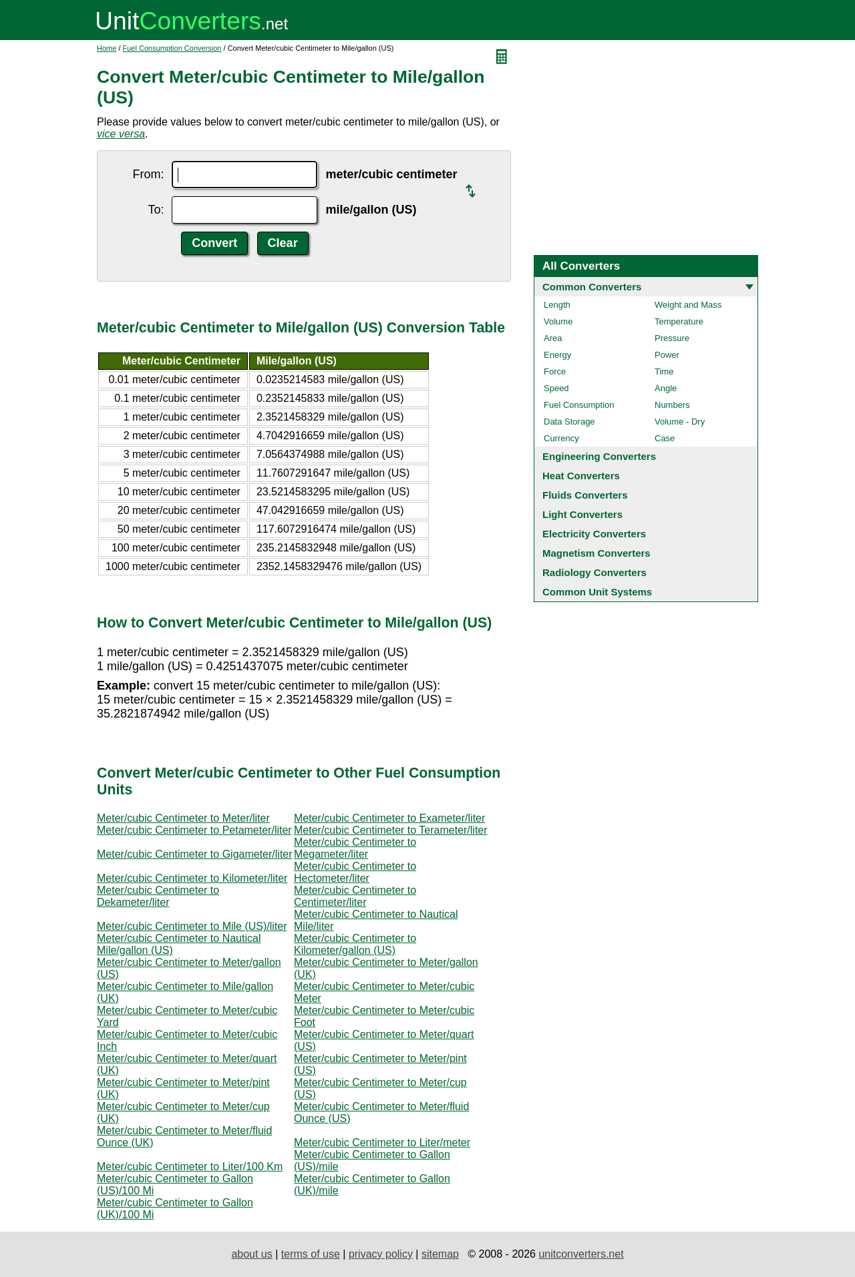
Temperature (679, 321)
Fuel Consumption (579, 405)
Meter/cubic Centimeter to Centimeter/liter (355, 896)
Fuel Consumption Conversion (172, 48)
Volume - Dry (680, 422)
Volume (558, 321)
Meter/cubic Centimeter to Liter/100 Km (190, 1166)
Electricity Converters (594, 533)
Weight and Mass (688, 305)
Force (555, 371)
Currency (561, 438)
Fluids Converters (585, 495)
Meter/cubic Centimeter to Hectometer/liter (355, 872)
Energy (557, 355)
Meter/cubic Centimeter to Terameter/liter (391, 830)
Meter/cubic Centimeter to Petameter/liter (194, 830)
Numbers (672, 405)
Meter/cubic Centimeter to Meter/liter (183, 818)
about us (251, 1254)
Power (667, 355)
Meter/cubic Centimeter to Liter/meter (382, 1142)
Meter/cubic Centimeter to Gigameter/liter (195, 854)
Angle (666, 388)
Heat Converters (581, 475)
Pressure (672, 338)
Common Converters (591, 286)
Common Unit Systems (597, 591)
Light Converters (582, 514)
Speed (556, 388)
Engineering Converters (599, 456)
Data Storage (569, 422)
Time (664, 371)
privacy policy (381, 1254)
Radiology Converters (594, 572)
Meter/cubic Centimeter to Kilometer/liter (192, 878)
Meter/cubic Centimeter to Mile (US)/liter (192, 926)
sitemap (440, 1254)
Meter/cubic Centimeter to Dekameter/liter (158, 896)
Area (553, 338)
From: (148, 174)
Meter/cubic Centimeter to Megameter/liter (355, 848)
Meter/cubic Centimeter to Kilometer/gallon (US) (355, 944)
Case (665, 438)
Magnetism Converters (596, 553)
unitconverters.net (580, 1254)
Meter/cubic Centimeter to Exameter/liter (389, 818)
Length (557, 305)
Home (106, 48)
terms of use (310, 1254)
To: (156, 209)
